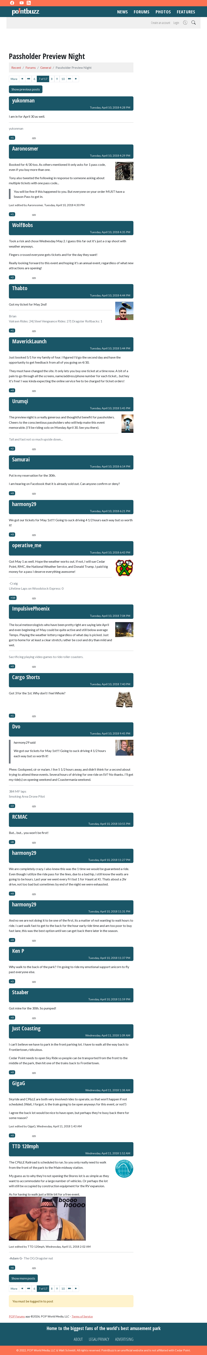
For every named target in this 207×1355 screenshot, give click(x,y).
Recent (16, 67)
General (45, 67)
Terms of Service (82, 1316)
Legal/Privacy (99, 1339)
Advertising (124, 1339)
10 (63, 79)
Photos (163, 12)
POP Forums (17, 1316)
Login (176, 22)
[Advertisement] (103, 41)
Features (186, 12)
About (78, 1339)
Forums (142, 12)
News (122, 12)
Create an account (160, 22)
